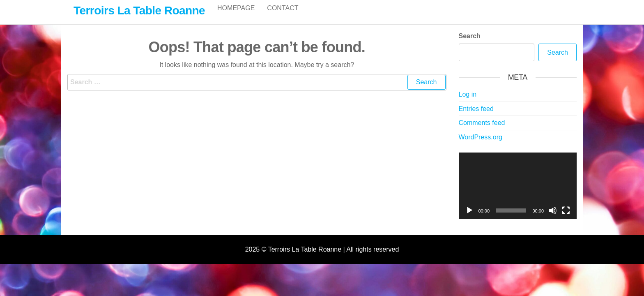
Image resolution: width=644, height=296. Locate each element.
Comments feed (482, 131)
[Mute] (553, 219)
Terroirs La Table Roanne (139, 10)
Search (470, 44)
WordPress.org (480, 145)
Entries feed (476, 117)
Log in (468, 102)
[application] (518, 194)
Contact (282, 16)
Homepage (236, 16)
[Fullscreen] (566, 219)
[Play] (469, 219)
